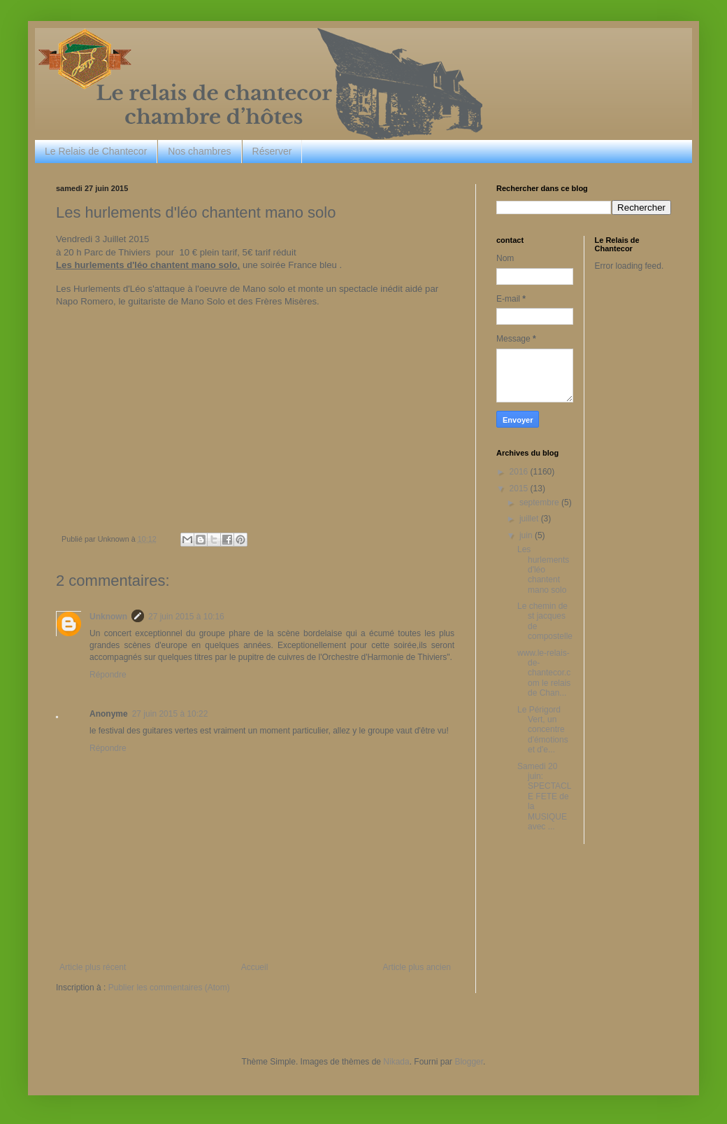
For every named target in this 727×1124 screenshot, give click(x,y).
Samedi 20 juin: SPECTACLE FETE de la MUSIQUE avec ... (544, 796)
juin (527, 535)
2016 (520, 472)
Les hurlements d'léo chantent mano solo (543, 570)
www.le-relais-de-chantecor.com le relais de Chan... (543, 673)
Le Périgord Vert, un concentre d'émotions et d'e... (542, 730)
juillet (530, 519)
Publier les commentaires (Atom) (169, 987)
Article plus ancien (417, 967)
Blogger (468, 1062)
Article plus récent (92, 967)
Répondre (108, 675)
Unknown (108, 616)
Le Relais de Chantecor (96, 151)
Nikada (396, 1062)
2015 (520, 488)
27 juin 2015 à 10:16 (186, 616)
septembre (540, 502)
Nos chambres (199, 151)
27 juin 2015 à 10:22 (170, 714)
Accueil (254, 967)
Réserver (272, 151)
